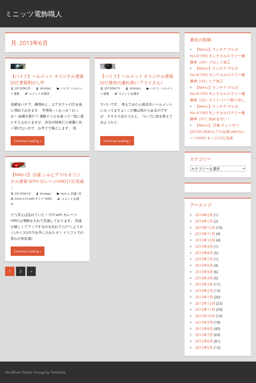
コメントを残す (39, 94)
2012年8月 (204, 328)
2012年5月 (204, 347)
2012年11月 (205, 309)
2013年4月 (204, 278)
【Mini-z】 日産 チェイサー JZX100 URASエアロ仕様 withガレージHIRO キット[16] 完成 (217, 131)
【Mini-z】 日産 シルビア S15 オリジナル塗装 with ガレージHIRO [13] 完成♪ (46, 182)
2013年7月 (204, 258)
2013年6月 (204, 265)
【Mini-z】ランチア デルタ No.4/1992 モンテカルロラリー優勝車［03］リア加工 (217, 74)
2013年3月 (204, 284)
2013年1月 (204, 296)
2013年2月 (204, 290)
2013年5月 (204, 271)
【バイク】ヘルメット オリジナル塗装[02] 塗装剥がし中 (45, 79)
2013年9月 (204, 246)
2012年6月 (204, 341)
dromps (45, 88)
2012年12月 (205, 303)
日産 (74, 194)
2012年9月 (204, 322)
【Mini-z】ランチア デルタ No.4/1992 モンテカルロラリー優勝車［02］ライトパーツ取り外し (217, 94)
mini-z (64, 194)
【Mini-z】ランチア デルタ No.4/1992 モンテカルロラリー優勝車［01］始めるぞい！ (217, 112)
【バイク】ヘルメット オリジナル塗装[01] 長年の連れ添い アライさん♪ (136, 82)
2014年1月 (204, 221)
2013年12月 (205, 227)
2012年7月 (204, 334)
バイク (64, 88)
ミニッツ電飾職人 (36, 13)
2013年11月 (205, 233)
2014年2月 (204, 214)
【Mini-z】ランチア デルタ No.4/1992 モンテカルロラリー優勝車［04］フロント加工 (217, 56)
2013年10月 (205, 240)
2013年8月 (204, 252)
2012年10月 (205, 315)
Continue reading (26, 141)
